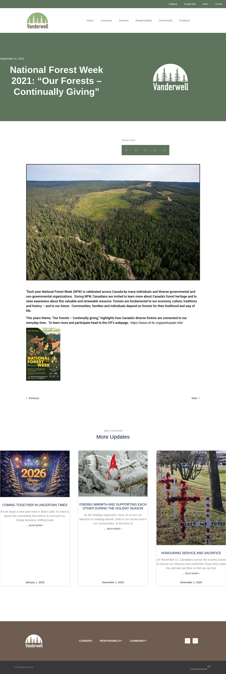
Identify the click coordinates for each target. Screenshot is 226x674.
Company (106, 20)
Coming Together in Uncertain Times (34, 505)
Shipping (173, 4)
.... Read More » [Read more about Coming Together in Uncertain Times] (35, 525)
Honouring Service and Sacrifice (191, 553)
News (205, 4)
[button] (126, 150)
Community (165, 20)
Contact (218, 4)
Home (90, 20)
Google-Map (190, 4)
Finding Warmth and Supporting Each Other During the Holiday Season (113, 506)
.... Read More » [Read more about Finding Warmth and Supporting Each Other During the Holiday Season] (113, 529)
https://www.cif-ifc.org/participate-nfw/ (156, 323)
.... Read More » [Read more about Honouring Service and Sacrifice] (191, 573)
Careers (123, 20)
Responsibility (143, 20)
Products (184, 20)
